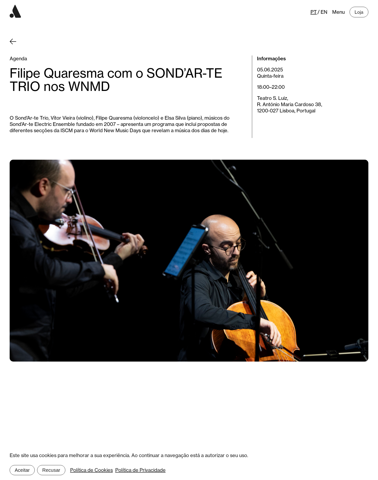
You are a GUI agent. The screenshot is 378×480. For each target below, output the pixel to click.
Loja (359, 12)
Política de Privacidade (140, 470)
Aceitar (22, 470)
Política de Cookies (91, 470)
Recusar (51, 470)
